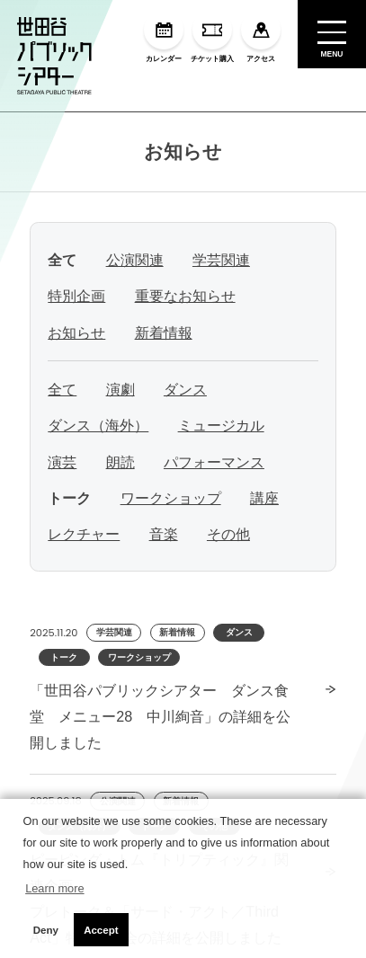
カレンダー (163, 36)
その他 (228, 534)
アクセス (261, 36)
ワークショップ (171, 498)
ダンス (185, 389)
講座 (264, 498)
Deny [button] (45, 930)
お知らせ (183, 151)
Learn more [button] (54, 888)
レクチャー (84, 534)
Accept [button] (101, 930)
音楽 (163, 534)
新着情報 (163, 332)
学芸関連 (221, 260)
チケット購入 (212, 36)
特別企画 (76, 296)
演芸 (62, 462)
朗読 (120, 462)
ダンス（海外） (98, 425)
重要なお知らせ (185, 296)
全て (62, 389)
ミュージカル (221, 425)
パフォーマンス (214, 462)
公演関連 (135, 260)
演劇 (120, 389)
